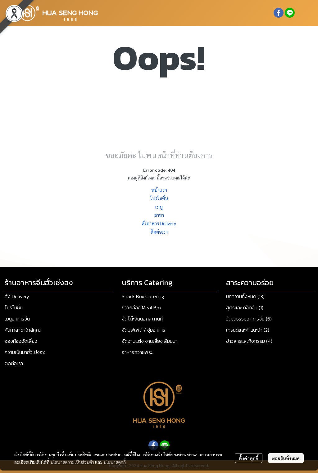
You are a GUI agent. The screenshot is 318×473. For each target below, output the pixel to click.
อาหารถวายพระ (137, 352)
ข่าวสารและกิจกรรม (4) (249, 341)
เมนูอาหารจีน (17, 318)
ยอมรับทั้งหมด (286, 458)
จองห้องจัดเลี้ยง (21, 341)
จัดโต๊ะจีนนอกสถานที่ (142, 318)
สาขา (159, 215)
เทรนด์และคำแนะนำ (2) (247, 330)
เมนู (159, 207)
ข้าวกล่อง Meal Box (141, 307)
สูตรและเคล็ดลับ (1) (244, 307)
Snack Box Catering (143, 296)
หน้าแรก (159, 190)
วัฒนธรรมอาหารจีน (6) (249, 318)
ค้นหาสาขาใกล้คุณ (23, 330)
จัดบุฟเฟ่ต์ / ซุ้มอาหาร (143, 330)
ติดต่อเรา (159, 232)
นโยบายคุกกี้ (114, 462)
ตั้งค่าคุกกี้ (248, 458)
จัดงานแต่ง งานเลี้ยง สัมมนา (150, 341)
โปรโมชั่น (159, 198)
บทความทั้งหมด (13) (245, 296)
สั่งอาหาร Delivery (159, 223)
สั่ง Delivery (17, 296)
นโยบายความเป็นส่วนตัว (72, 462)
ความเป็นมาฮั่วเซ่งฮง (25, 352)
